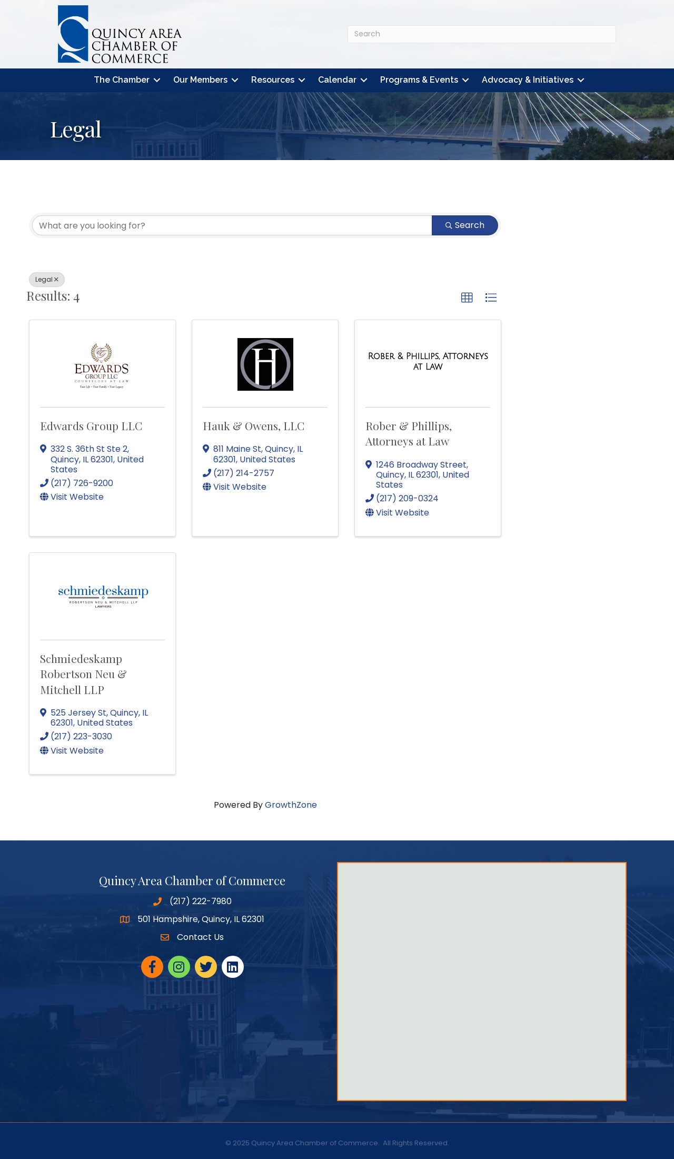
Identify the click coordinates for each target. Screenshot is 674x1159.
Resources (272, 80)
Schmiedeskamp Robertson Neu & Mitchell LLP (83, 674)
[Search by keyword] (232, 226)
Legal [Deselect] (46, 279)
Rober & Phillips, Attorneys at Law (408, 433)
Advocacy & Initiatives (527, 80)
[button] (467, 298)
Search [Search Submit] (464, 226)
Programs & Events (419, 80)
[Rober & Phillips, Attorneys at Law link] (427, 361)
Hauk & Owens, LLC (253, 425)
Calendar (337, 80)
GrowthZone (291, 805)
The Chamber (122, 80)
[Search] (482, 34)
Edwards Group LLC (91, 425)
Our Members (200, 80)
